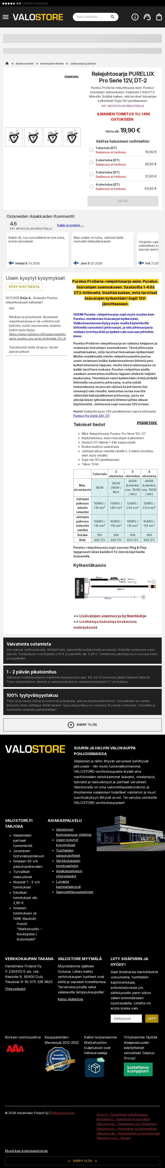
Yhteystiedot (15, 989)
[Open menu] (5, 17)
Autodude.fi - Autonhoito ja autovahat (123, 1119)
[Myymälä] (131, 850)
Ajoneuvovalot (25, 63)
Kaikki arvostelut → (70, 225)
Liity (152, 1018)
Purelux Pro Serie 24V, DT (91, 415)
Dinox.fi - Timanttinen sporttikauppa (122, 1115)
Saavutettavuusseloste (74, 892)
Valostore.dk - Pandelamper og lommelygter (128, 1133)
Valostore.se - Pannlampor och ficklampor (126, 1124)
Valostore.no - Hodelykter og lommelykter (126, 1129)
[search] (113, 17)
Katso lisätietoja (70, 999)
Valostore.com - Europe (113, 1138)
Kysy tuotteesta (24, 286)
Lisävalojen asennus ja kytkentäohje (112, 616)
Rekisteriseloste (63, 1113)
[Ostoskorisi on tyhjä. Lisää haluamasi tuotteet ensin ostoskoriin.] (159, 17)
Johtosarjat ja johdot (82, 63)
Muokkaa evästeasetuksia (26, 1151)
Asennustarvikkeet (52, 63)
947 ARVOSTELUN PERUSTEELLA (123, 105)
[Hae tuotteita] (93, 17)
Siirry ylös (82, 725)
